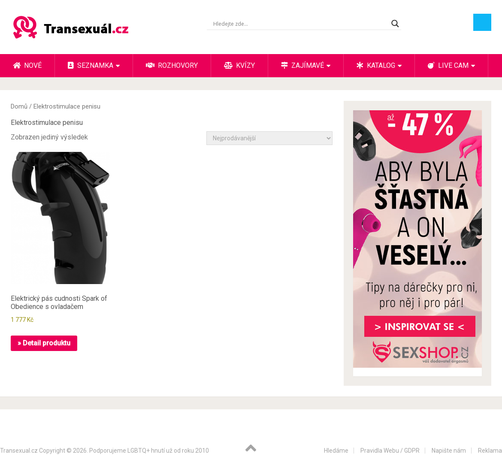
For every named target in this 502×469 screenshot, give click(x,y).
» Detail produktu (44, 343)
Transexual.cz (19, 450)
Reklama (490, 450)
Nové (27, 65)
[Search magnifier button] (395, 24)
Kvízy (239, 65)
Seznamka (90, 65)
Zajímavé (302, 65)
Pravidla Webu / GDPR (390, 450)
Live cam (448, 65)
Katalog (376, 65)
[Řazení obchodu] (269, 138)
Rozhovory (172, 65)
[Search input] (300, 24)
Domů (19, 106)
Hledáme (336, 450)
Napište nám (449, 450)
